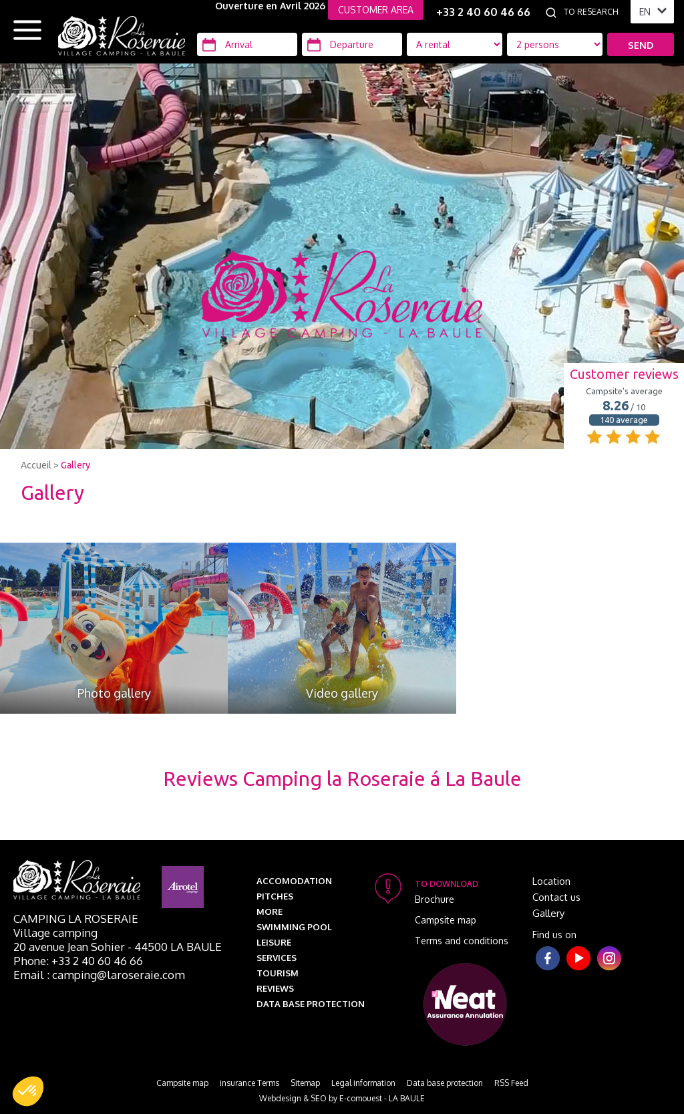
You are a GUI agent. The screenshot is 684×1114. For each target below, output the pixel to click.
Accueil (36, 465)
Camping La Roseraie (75, 919)
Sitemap (305, 1083)
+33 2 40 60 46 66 (483, 12)
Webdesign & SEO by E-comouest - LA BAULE (342, 1098)
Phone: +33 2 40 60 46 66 (78, 961)
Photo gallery (114, 693)
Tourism (277, 973)
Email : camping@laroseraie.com (99, 975)
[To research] (594, 12)
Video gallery (342, 693)
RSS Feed (511, 1083)
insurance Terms (249, 1083)
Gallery (75, 465)
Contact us (556, 897)
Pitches (274, 896)
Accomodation (294, 880)
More (269, 911)
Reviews (275, 988)
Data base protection (310, 1003)
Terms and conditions (461, 940)
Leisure (273, 942)
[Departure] (352, 44)
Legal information (363, 1083)
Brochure (434, 899)
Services (276, 957)
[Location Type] (555, 44)
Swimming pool (294, 927)
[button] (28, 1091)
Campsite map (445, 920)
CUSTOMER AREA (375, 9)
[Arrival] (247, 44)
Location (551, 881)
